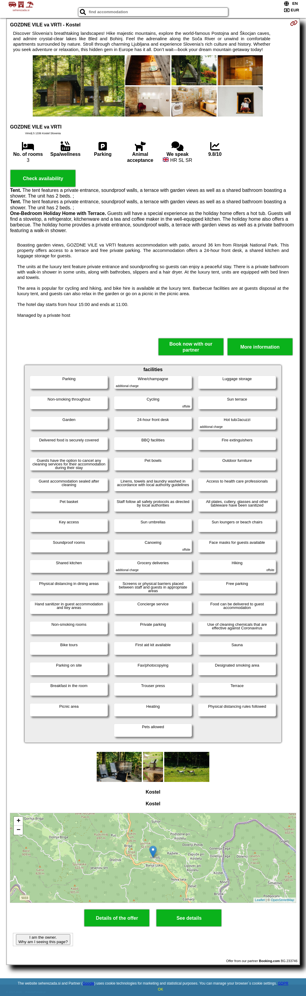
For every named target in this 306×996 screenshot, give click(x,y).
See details (189, 918)
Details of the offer (117, 918)
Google (88, 983)
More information (260, 347)
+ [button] (18, 821)
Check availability (43, 178)
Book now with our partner (190, 346)
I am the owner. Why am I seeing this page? (43, 939)
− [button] (18, 830)
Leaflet (260, 900)
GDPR (283, 983)
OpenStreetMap (282, 900)
